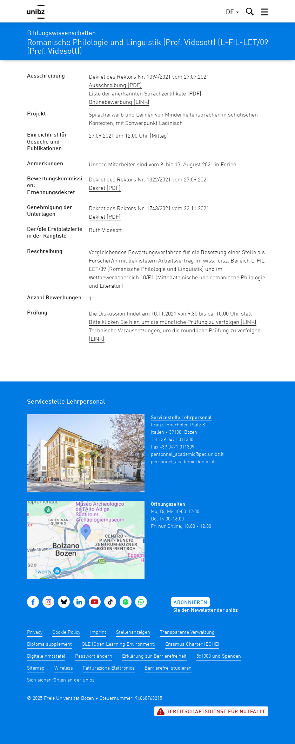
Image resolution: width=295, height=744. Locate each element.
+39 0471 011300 (176, 439)
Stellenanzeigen (133, 632)
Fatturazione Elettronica (109, 668)
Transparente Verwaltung (187, 632)
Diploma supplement (49, 644)
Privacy (34, 632)
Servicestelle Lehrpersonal (181, 417)
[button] (264, 11)
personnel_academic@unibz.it (183, 461)
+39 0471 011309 (177, 447)
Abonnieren (190, 602)
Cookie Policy (66, 632)
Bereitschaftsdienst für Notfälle (211, 711)
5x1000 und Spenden (218, 656)
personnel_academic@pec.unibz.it (187, 454)
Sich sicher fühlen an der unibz (60, 680)
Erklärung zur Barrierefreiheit (154, 656)
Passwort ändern (93, 656)
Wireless (63, 668)
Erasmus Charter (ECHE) (192, 644)
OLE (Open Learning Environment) (118, 644)
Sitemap (36, 668)
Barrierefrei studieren (168, 668)
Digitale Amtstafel (46, 656)
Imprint (98, 632)
